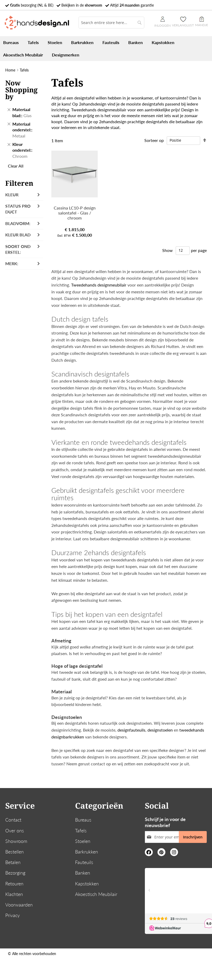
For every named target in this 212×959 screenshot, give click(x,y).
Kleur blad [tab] (18, 234)
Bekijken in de (81, 5)
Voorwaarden (19, 905)
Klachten (14, 894)
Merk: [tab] (11, 263)
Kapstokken (87, 883)
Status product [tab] (18, 208)
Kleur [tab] (11, 194)
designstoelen (160, 729)
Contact (13, 820)
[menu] (106, 48)
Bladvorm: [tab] (17, 223)
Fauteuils (84, 862)
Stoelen (82, 841)
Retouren (14, 883)
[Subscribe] (193, 837)
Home (10, 70)
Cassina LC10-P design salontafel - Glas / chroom (75, 212)
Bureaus (83, 820)
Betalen (13, 862)
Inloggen (162, 21)
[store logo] (37, 23)
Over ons (14, 830)
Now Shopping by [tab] (21, 89)
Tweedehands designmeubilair (98, 109)
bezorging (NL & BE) (31, 5)
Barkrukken (86, 852)
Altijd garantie (132, 5)
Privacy (12, 915)
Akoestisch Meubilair (96, 894)
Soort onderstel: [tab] (18, 249)
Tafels (81, 830)
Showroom (16, 841)
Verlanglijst (183, 25)
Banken (82, 873)
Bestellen (14, 852)
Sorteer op (154, 139)
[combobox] (111, 22)
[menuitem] (11, 42)
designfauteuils (131, 729)
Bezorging (15, 873)
